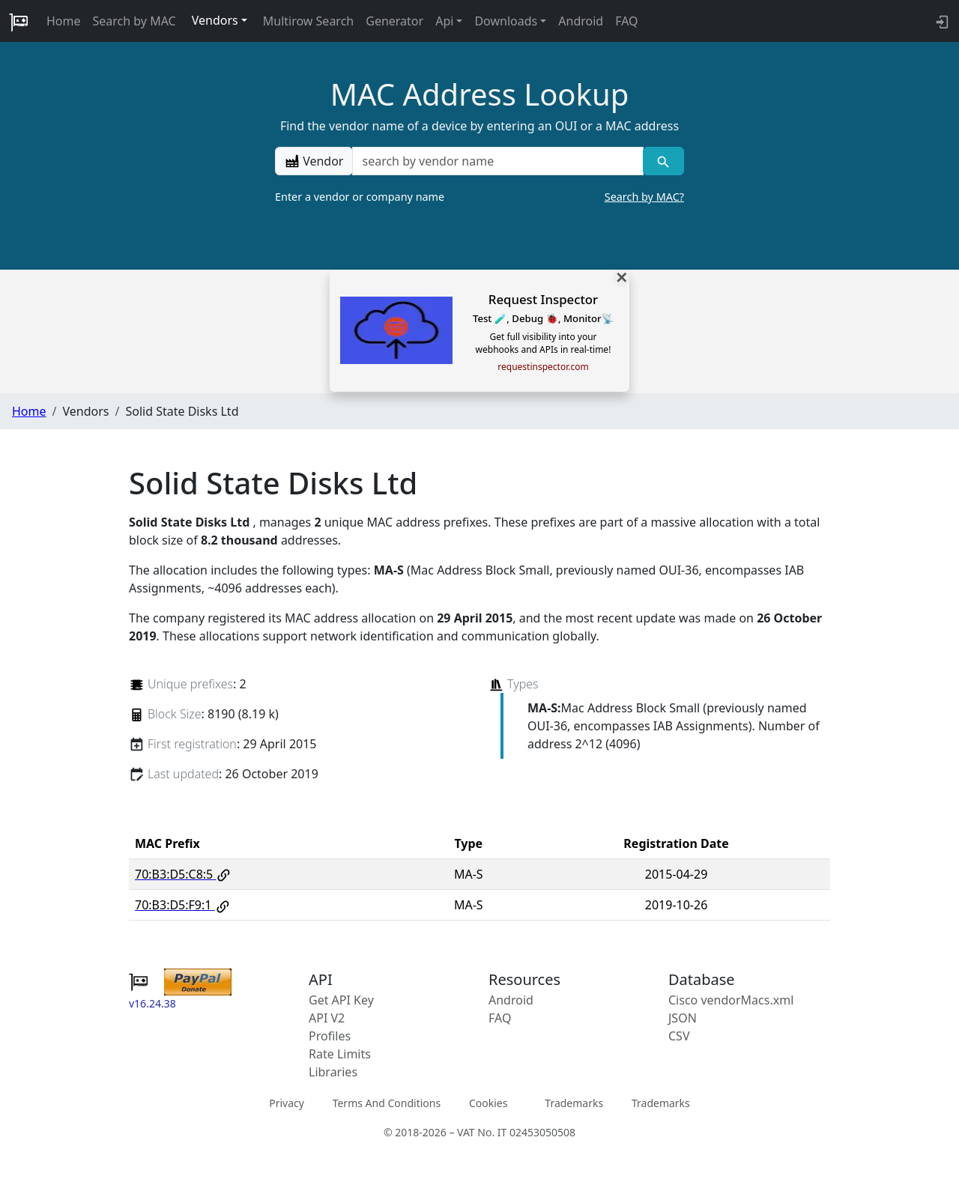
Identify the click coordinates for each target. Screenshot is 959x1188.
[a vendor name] (497, 161)
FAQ (626, 21)
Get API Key (341, 1000)
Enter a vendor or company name (479, 197)
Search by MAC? (644, 197)
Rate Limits (340, 1054)
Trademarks (574, 1102)
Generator (394, 21)
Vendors (215, 20)
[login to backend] (940, 21)
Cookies (488, 1102)
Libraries (333, 1072)
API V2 (327, 1018)
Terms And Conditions (387, 1102)
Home (63, 21)
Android (580, 21)
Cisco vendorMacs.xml (730, 1000)
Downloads (505, 21)
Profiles (330, 1036)
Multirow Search (308, 21)
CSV (679, 1036)
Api (444, 21)
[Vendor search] (663, 161)
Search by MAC (134, 21)
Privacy (286, 1102)
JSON (682, 1018)
